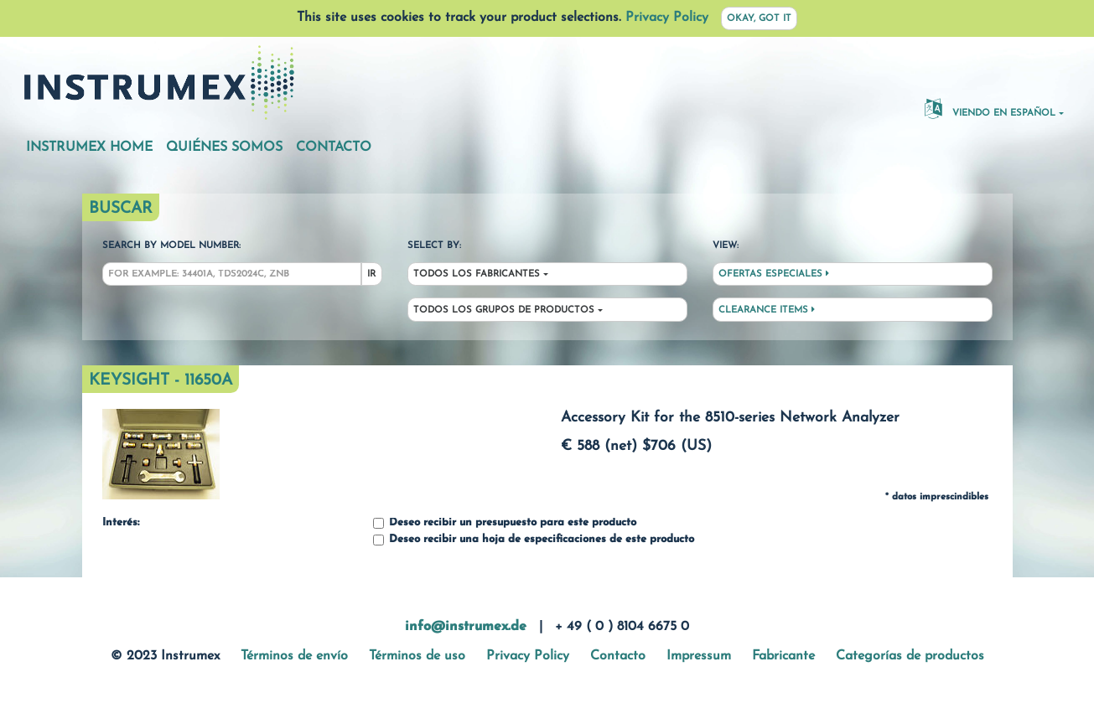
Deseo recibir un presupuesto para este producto (504, 523)
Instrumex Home (89, 147)
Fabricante (783, 656)
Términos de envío (294, 656)
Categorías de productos (910, 656)
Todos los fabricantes (476, 274)
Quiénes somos (224, 147)
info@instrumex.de (465, 626)
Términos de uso (417, 656)
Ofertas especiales (773, 274)
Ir (371, 274)
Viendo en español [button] (990, 108)
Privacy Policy (666, 17)
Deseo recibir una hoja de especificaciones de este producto (533, 540)
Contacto (333, 147)
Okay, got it (759, 18)
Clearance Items (766, 310)
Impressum (698, 656)
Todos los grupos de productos (503, 310)
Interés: (120, 523)
